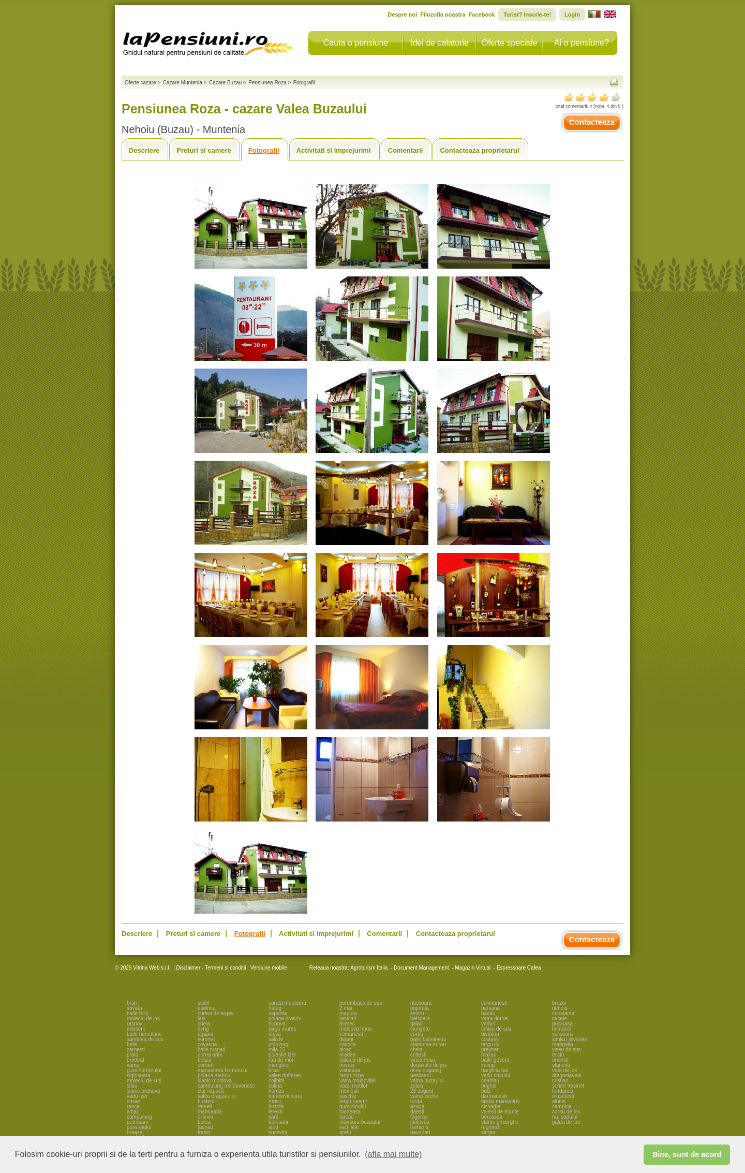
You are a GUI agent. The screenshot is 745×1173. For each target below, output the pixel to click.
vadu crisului (495, 1075)
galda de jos (566, 1122)
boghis (488, 1086)
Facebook (482, 14)
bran (132, 1003)
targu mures (282, 1029)
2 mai (345, 1008)
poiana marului (215, 1075)
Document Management (421, 968)
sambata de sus (145, 1039)
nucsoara (420, 1003)
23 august (421, 1091)
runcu (275, 1101)
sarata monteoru (287, 1003)
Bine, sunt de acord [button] (687, 1154)
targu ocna (351, 1075)
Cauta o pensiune (355, 42)
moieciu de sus (144, 1080)
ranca (133, 1106)
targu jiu (490, 1044)
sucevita (278, 1132)
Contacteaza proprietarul (479, 150)
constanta (563, 1013)
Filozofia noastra (442, 14)
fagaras (418, 1117)
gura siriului (352, 1106)
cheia (204, 1024)
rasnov (134, 1024)
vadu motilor (353, 1086)
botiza (205, 1060)
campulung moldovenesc (226, 1086)
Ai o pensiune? (581, 42)
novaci (346, 1065)
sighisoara (139, 1075)
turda (416, 1101)
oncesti (560, 1060)
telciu (558, 1055)
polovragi (279, 1044)
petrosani (137, 1122)
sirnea (488, 1132)
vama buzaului (426, 1080)
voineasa (349, 1070)
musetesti (563, 1096)
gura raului (139, 1127)
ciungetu (420, 1029)
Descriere (144, 150)
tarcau (346, 1117)
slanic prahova (143, 1091)
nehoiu (560, 1008)
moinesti (349, 1091)
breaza (135, 1132)
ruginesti (491, 1127)
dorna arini (210, 1055)
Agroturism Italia (369, 968)
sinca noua (422, 1060)
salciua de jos (355, 1060)
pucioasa (562, 1024)
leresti (275, 1112)
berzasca (491, 1117)
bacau (488, 1013)
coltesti (418, 1055)
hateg (275, 1008)
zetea (416, 1086)
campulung (139, 1117)
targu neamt (353, 1101)
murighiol (279, 1065)
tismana (419, 1127)
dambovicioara (285, 1096)
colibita (277, 1080)
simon (417, 1013)
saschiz (347, 1096)
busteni (206, 1101)
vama (133, 1065)
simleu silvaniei (569, 1039)
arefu (345, 1132)
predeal (135, 1060)
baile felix (137, 1013)
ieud (273, 1127)
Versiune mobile (268, 968)
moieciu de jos (143, 1018)
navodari (420, 1132)
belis (132, 1044)
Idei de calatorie (439, 42)
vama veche (424, 1096)
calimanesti (494, 1003)
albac (133, 1112)
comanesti (351, 1034)
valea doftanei (285, 1075)
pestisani (420, 1075)
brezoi (559, 1003)
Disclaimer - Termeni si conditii (211, 968)
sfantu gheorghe (499, 1122)
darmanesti (493, 1096)
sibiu (132, 1086)
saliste (276, 1039)
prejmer (490, 1049)
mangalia (562, 1044)
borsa (204, 1122)
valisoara (562, 1034)
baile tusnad (212, 1049)
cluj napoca (211, 1091)
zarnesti (136, 1049)
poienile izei (282, 1055)
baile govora (495, 1060)
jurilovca (419, 1122)
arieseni (136, 1029)
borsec (347, 1024)
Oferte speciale (510, 42)
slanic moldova (215, 1080)
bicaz (345, 1049)
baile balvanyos (428, 1039)
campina (562, 1106)
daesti (417, 1112)
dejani (346, 1039)
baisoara (420, 1018)
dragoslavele (567, 1075)
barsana (490, 1008)
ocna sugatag (425, 1070)
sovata (134, 1008)
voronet (206, 1039)
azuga (417, 1106)
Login (572, 14)
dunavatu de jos (428, 1065)
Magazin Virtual (473, 968)
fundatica (562, 1091)
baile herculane (144, 1034)
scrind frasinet (568, 1086)
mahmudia (210, 1112)
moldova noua (355, 1029)
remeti (205, 1106)
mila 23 (277, 1049)
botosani (278, 1122)
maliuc (488, 1055)
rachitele (349, 1127)
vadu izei (137, 1096)
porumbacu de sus (360, 1003)
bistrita (276, 1106)
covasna (207, 1044)
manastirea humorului (222, 1070)
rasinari (347, 1018)
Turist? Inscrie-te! (527, 14)
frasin (204, 1132)
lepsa (275, 1034)
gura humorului (144, 1070)
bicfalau (490, 1034)
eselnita (206, 1008)
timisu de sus (496, 1029)
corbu (416, 1034)
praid (132, 1055)
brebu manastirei (500, 1101)
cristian (560, 1080)
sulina (275, 1086)
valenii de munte (500, 1112)
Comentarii (405, 150)
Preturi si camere (203, 150)
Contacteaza (592, 122)
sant (273, 1117)
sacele (559, 1018)
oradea (347, 1055)
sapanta (278, 1013)
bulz (485, 1091)
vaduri (488, 1024)
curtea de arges (216, 1013)
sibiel (204, 1003)
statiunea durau (428, 1044)
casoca (347, 1044)
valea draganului (216, 1096)
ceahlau (490, 1080)
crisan (134, 1101)
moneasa (350, 1112)
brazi (274, 1070)
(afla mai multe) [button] (393, 1154)
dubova (277, 1024)
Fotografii (263, 150)
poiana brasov (285, 1018)
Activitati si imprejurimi (333, 150)
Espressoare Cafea (519, 968)
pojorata (419, 1008)
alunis (558, 1101)
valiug (488, 1065)
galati (416, 1024)
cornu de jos (566, 1112)
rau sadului (564, 1117)
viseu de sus (566, 1049)
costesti (490, 1039)
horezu (277, 1091)
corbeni (206, 1065)
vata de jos (564, 1070)
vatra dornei (495, 1018)
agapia (205, 1034)
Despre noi (402, 14)
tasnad (205, 1127)
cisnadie (490, 1106)
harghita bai (494, 1070)
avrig (203, 1029)
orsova (205, 1117)
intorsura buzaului (359, 1122)
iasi (201, 1018)
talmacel (561, 1029)
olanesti (561, 1065)
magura (348, 1013)
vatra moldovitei (357, 1080)
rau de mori (282, 1060)
